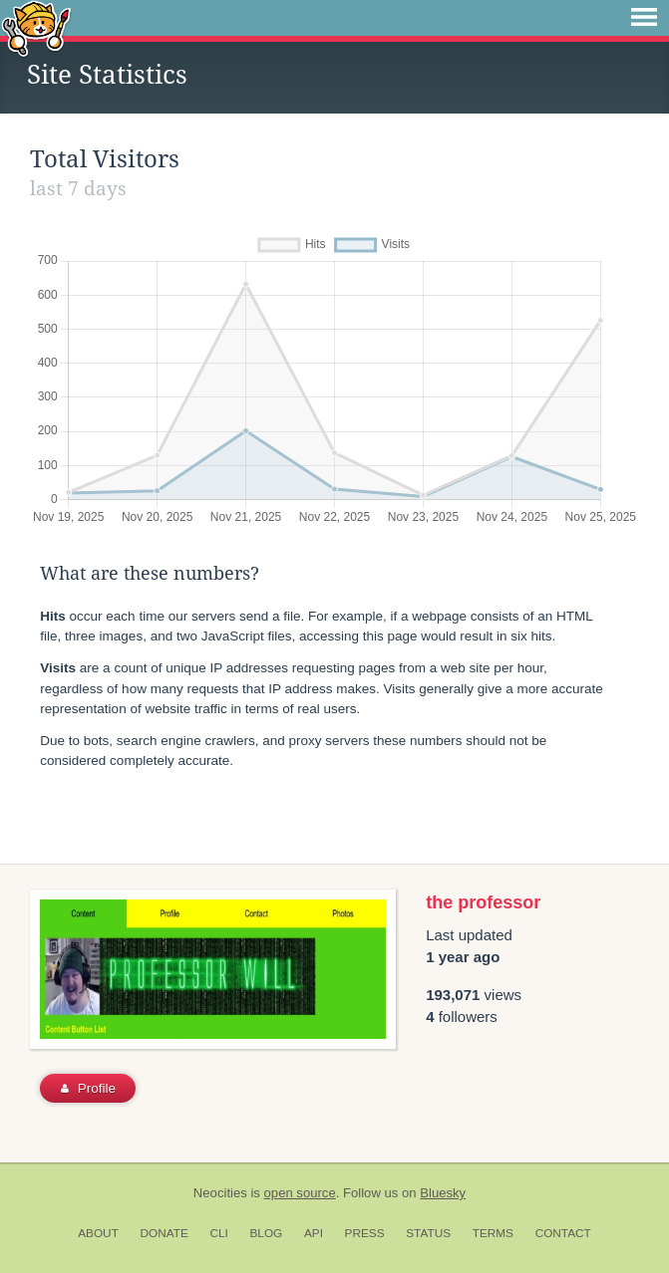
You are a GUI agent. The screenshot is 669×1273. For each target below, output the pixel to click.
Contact (563, 1233)
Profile (88, 1088)
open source (300, 1192)
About (98, 1233)
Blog (265, 1233)
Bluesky (443, 1192)
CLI (218, 1233)
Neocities (220, 1192)
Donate (164, 1233)
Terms (493, 1233)
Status (428, 1233)
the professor (483, 902)
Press (365, 1233)
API (313, 1233)
